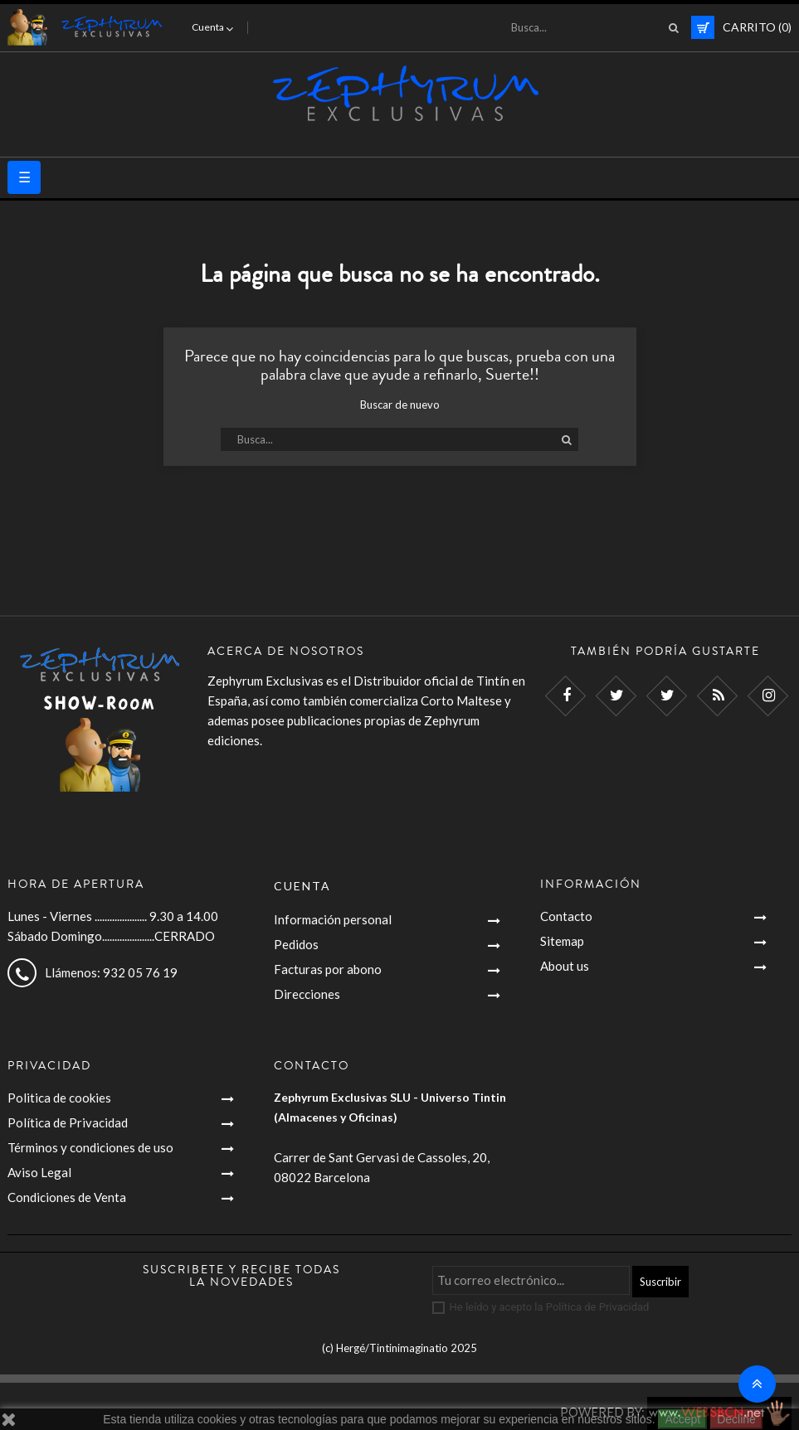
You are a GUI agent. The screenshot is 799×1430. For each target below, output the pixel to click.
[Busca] (590, 27)
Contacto (566, 916)
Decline (736, 1419)
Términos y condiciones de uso (90, 1147)
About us (564, 965)
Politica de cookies (59, 1097)
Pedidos (296, 944)
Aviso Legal (39, 1172)
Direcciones (307, 993)
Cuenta (302, 886)
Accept (682, 1419)
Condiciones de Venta (66, 1197)
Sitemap (562, 940)
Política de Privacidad (67, 1122)
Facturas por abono (328, 969)
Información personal (333, 919)
